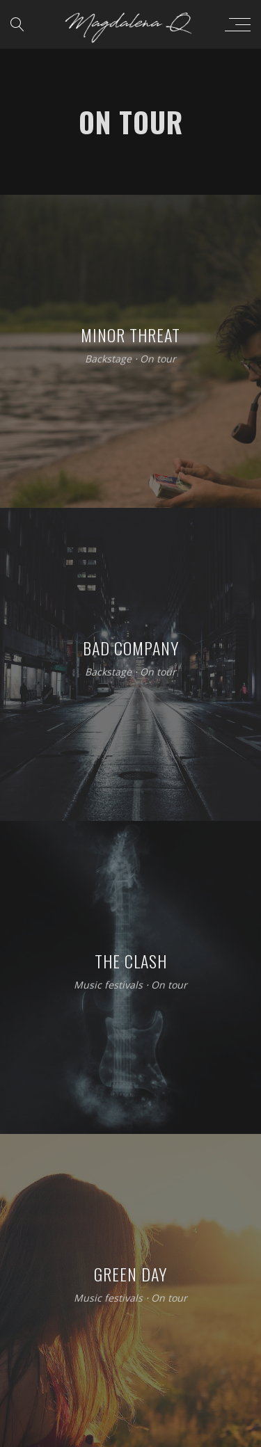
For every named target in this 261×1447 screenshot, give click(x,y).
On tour (158, 359)
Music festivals (108, 985)
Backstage (108, 359)
